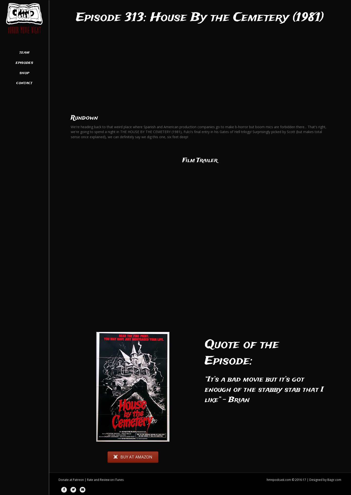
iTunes (119, 480)
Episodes (24, 63)
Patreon (78, 480)
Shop (24, 73)
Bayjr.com (334, 480)
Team (24, 53)
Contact (24, 83)
